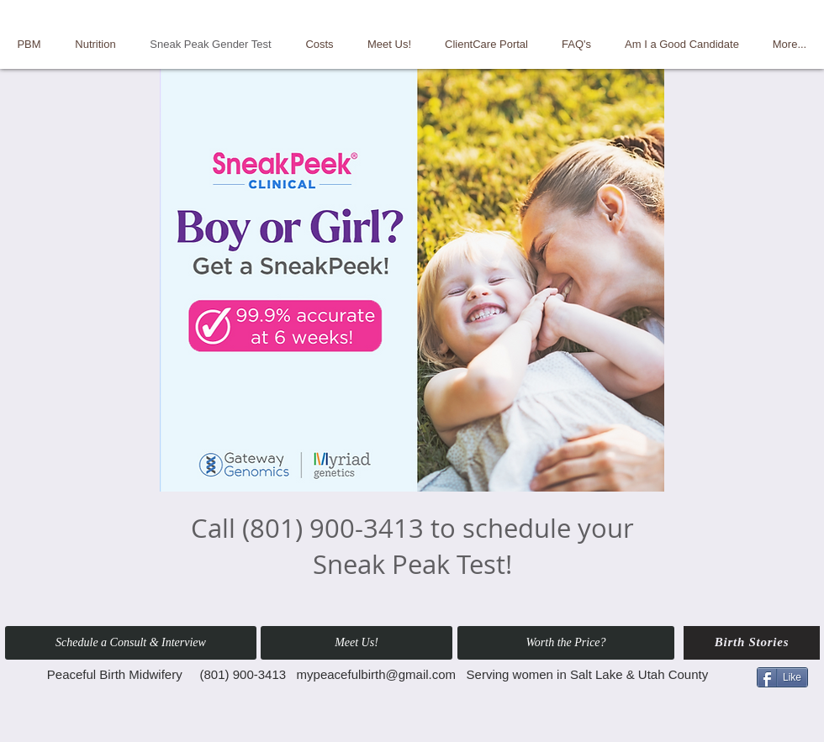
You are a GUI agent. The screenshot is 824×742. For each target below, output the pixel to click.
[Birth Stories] (752, 643)
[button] (130, 643)
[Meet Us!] (356, 643)
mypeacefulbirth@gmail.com (376, 674)
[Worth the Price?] (565, 643)
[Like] (782, 677)
